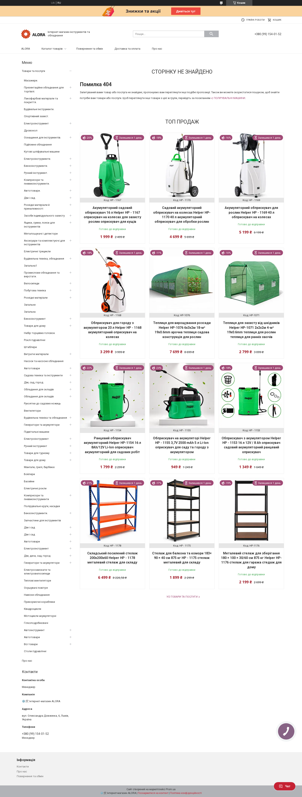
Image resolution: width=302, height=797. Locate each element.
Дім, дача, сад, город (37, 555)
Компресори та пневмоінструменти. (37, 181)
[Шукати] (211, 34)
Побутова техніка (35, 290)
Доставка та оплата (127, 48)
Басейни (29, 481)
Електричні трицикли (37, 251)
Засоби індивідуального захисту (44, 215)
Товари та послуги (33, 71)
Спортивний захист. (36, 116)
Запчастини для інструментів (42, 520)
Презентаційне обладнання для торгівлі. (44, 89)
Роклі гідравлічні (34, 340)
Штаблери (30, 347)
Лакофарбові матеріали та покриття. (41, 100)
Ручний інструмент (35, 446)
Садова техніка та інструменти (43, 375)
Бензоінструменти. (36, 165)
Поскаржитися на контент (153, 793)
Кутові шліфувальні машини (42, 151)
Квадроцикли (32, 608)
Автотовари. (32, 190)
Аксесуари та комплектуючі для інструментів (44, 242)
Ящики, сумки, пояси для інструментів (39, 224)
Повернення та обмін (89, 48)
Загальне (30, 304)
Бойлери (29, 474)
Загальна (30, 311)
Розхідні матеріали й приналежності (37, 206)
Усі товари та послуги (182, 596)
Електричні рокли (35, 488)
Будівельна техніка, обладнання (44, 258)
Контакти (23, 766)
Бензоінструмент (35, 318)
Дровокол (30, 130)
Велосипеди (31, 283)
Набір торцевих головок (39, 333)
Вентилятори (32, 410)
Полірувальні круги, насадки (42, 506)
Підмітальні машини (36, 431)
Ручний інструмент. (36, 172)
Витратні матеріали (36, 354)
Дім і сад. (30, 197)
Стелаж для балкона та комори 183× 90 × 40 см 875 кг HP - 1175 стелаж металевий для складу (182, 558)
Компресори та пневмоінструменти (36, 497)
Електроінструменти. (37, 158)
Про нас (157, 48)
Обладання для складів (39, 389)
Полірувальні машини (229, 98)
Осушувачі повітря (36, 587)
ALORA (25, 48)
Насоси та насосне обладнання (43, 361)
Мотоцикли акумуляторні (40, 615)
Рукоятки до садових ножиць (42, 403)
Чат (284, 786)
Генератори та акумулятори (42, 424)
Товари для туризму (36, 453)
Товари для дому (34, 325)
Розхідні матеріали (36, 297)
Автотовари (32, 368)
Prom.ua (170, 789)
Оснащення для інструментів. (42, 137)
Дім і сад (29, 527)
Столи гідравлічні (35, 651)
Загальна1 (30, 265)
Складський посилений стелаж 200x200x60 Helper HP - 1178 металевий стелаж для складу (112, 558)
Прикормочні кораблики (39, 601)
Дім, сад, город (33, 382)
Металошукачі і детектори (41, 233)
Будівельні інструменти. (39, 109)
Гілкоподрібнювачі (36, 622)
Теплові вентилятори (37, 580)
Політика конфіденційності (186, 793)
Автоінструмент (34, 630)
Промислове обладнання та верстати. (42, 274)
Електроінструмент (36, 123)
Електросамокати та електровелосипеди (37, 571)
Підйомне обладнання (38, 144)
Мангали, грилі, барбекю (39, 467)
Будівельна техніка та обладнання (45, 417)
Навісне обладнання (37, 594)
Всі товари (31, 644)
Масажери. (31, 80)
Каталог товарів (52, 48)
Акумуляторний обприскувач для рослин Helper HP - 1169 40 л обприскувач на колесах (251, 212)
